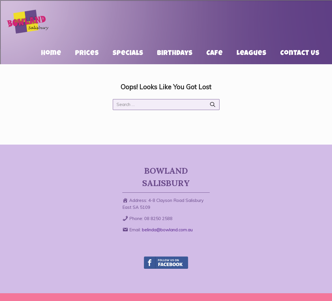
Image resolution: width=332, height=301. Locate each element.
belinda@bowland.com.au (167, 229)
